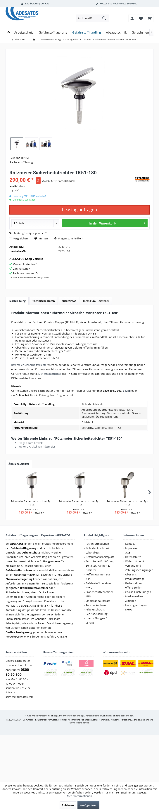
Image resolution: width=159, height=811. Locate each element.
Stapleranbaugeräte (98, 601)
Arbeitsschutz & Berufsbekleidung (97, 612)
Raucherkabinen (96, 605)
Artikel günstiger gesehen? (27, 233)
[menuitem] (149, 18)
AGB (127, 552)
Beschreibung (17, 301)
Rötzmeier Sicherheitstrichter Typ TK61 (127, 503)
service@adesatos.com (20, 697)
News (128, 609)
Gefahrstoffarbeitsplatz (100, 557)
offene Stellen (133, 587)
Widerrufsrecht (134, 561)
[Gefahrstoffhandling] (86, 32)
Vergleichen (18, 238)
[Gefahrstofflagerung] (53, 32)
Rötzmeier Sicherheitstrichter (29, 365)
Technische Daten (43, 301)
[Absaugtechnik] (116, 32)
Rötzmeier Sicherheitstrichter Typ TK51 (79, 503)
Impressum (132, 548)
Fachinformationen (97, 543)
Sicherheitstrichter (50, 373)
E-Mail (127, 390)
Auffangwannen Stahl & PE (99, 577)
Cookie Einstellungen (138, 592)
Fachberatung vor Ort (37, 3)
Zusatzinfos (69, 301)
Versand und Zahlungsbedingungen (139, 568)
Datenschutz (133, 557)
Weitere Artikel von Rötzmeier (35, 446)
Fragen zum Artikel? (68, 238)
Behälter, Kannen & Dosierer (98, 568)
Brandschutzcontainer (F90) (99, 594)
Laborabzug (93, 552)
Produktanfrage (134, 579)
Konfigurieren (88, 805)
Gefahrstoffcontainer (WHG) (98, 585)
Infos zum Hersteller (96, 301)
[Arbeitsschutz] (24, 32)
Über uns (131, 574)
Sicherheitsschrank (97, 548)
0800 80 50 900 (129, 3)
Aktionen (130, 601)
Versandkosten (93, 715)
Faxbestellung (133, 583)
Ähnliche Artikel (18, 464)
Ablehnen (68, 805)
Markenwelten (134, 596)
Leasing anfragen (136, 605)
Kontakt (130, 543)
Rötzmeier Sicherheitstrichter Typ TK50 (31, 503)
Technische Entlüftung (99, 561)
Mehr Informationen (79, 796)
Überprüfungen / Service (96, 620)
